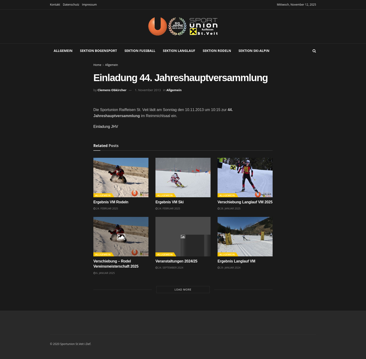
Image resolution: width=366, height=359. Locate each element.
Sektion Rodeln (217, 50)
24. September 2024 (169, 267)
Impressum (89, 5)
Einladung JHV (105, 127)
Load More (183, 289)
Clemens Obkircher (112, 90)
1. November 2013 (148, 90)
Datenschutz (71, 5)
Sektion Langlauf (179, 50)
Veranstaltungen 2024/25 (176, 261)
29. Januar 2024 (229, 267)
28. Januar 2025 (229, 208)
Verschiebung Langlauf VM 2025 (245, 202)
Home (97, 65)
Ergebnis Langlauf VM (236, 261)
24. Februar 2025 (105, 208)
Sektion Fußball (139, 50)
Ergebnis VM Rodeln (110, 202)
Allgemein (63, 50)
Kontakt (55, 5)
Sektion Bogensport (98, 50)
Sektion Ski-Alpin (254, 50)
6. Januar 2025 (104, 273)
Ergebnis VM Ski (169, 202)
